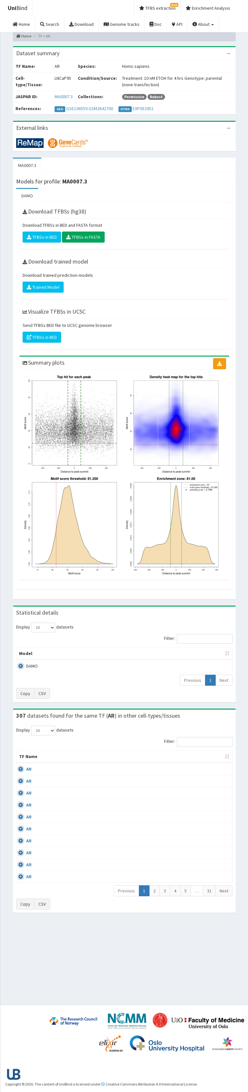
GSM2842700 (100, 108)
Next (224, 687)
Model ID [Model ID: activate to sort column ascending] (76, 656)
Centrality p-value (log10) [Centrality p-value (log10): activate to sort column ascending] (206, 656)
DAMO (27, 196)
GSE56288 (208, 782)
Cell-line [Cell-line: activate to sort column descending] (52, 769)
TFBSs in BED (42, 237)
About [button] (203, 24)
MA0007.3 (64, 96)
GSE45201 (208, 856)
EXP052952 (143, 108)
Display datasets (45, 627)
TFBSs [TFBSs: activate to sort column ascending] (139, 660)
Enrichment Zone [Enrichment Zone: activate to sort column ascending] (108, 656)
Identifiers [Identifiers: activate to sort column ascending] (210, 769)
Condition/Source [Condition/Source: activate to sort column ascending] (92, 769)
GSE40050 (208, 801)
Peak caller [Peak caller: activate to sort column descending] (51, 656)
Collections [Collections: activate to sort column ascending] (144, 769)
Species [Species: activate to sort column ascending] (178, 769)
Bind (17, 8)
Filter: (198, 639)
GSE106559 (77, 108)
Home (23, 36)
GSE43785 (208, 838)
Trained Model (43, 287)
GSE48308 (208, 876)
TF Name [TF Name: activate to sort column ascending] (25, 766)
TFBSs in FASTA (83, 237)
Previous (192, 687)
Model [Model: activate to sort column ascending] (25, 660)
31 (209, 971)
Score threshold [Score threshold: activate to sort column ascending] (169, 656)
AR (29, 782)
